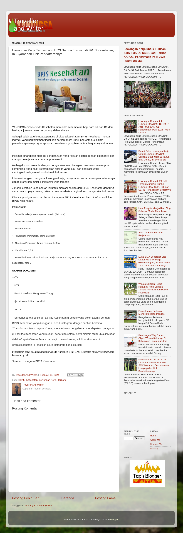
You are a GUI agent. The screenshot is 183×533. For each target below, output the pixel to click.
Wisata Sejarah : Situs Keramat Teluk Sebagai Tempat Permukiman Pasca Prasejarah (153, 288)
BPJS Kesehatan (28, 380)
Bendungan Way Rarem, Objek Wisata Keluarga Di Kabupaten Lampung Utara (152, 338)
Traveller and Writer (28, 24)
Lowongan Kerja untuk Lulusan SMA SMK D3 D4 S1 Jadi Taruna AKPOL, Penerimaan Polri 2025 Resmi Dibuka (154, 127)
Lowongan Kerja (47, 380)
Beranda (67, 498)
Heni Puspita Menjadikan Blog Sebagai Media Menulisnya (154, 209)
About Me (155, 440)
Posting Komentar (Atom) (39, 505)
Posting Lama (105, 498)
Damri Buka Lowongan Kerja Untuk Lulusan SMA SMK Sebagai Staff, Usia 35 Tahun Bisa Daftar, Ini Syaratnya (153, 155)
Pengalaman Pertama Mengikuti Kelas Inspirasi (151, 312)
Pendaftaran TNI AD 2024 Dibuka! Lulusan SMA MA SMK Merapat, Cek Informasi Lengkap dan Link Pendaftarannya (153, 365)
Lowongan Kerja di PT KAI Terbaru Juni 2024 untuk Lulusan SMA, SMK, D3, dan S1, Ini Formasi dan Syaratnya (154, 185)
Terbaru (62, 380)
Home (153, 435)
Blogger (114, 519)
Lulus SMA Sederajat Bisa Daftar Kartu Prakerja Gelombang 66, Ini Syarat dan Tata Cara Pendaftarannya (154, 261)
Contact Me (156, 444)
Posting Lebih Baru (26, 498)
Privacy (154, 448)
